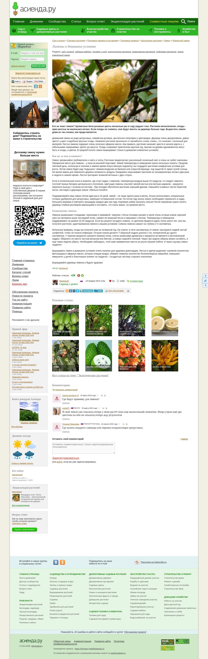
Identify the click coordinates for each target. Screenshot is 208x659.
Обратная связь (62, 641)
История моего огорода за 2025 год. (27, 387)
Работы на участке (173, 601)
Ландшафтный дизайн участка (144, 578)
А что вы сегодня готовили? (24, 365)
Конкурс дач (19, 284)
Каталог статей (21, 272)
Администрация (22, 303)
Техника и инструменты (162, 30)
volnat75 (65, 408)
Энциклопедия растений (127, 21)
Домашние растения (99, 599)
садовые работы (83, 52)
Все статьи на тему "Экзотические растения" (80, 375)
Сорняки (54, 599)
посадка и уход (100, 52)
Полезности (25, 601)
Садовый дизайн (138, 603)
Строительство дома (174, 578)
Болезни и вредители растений (64, 614)
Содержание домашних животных (180, 608)
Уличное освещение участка (143, 599)
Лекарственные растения (31, 615)
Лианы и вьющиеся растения (103, 592)
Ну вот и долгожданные (22, 382)
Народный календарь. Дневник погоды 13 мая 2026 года (25, 371)
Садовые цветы (96, 585)
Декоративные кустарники (101, 581)
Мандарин (17, 492)
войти (59, 462)
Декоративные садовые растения (107, 574)
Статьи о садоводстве (29, 585)
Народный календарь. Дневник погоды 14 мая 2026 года (25, 353)
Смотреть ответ (19, 523)
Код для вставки (116, 290)
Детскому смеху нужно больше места (29, 154)
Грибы (53, 603)
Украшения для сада (140, 614)
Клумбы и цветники (139, 581)
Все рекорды (17, 427)
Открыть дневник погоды (22, 463)
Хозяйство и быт (188, 30)
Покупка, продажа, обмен (31, 619)
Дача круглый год (172, 604)
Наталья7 (63, 268)
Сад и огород (22, 30)
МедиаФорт (37, 646)
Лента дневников (27, 578)
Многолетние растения (100, 589)
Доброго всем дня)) (20, 360)
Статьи (76, 21)
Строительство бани (173, 589)
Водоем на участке (139, 585)
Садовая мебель (138, 610)
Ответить (66, 403)
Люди (15, 280)
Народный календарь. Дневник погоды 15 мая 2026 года (25, 341)
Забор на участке (138, 596)
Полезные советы (27, 622)
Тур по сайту (20, 299)
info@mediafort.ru (118, 653)
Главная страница (23, 260)
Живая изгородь (137, 592)
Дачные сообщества (29, 581)
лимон (180, 52)
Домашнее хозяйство (176, 597)
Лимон (167, 40)
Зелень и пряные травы (61, 585)
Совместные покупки (164, 21)
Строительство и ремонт (177, 574)
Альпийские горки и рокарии (143, 589)
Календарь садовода (29, 608)
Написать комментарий (66, 390)
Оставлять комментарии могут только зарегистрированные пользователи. (83, 448)
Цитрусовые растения (151, 40)
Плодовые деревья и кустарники (102, 40)
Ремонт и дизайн (172, 581)
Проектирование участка (142, 607)
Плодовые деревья (129, 40)
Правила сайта (21, 307)
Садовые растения (76, 40)
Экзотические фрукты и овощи (103, 596)
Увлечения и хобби (173, 611)
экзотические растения (119, 52)
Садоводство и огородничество (67, 574)
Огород (53, 578)
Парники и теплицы (59, 617)
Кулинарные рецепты (174, 615)
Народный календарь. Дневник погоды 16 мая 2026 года (25, 334)
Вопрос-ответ (95, 21)
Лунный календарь (28, 611)
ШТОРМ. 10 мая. (19, 347)
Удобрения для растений (61, 607)
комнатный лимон (61, 55)
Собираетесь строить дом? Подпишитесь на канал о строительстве (27, 136)
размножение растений (143, 52)
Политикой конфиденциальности (24, 93)
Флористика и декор (98, 603)
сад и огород (68, 52)
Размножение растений (61, 596)
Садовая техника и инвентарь (105, 611)
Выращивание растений (61, 592)
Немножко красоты (20, 377)
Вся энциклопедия (20, 505)
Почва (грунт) (56, 610)
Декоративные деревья (100, 578)
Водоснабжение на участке (143, 617)
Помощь (17, 311)
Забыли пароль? (18, 66)
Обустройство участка (142, 574)
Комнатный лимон (181, 40)
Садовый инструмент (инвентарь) (105, 619)
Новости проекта (22, 295)
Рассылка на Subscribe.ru (154, 562)
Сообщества (57, 21)
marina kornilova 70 (70, 395)
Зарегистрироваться (65, 458)
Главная (18, 21)
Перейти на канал (27, 242)
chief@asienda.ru (96, 649)
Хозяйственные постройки (176, 585)
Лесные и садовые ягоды (62, 581)
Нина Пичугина (81, 649)
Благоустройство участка (97, 30)
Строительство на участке (128, 30)
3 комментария (136, 281)
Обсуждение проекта (25, 291)
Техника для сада (97, 615)
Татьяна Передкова (70, 424)
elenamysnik (17, 475)
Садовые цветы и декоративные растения (52, 30)
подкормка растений (166, 52)
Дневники (36, 21)
